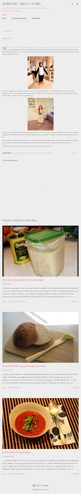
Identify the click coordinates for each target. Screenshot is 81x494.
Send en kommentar (16, 301)
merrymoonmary (44, 489)
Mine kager (36, 18)
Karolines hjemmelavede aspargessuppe (23, 279)
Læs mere (75, 301)
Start (4, 18)
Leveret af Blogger (40, 486)
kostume (37, 153)
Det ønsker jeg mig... (19, 18)
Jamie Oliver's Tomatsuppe (16, 452)
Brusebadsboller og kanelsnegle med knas (24, 365)
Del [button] (74, 153)
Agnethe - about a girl (21, 4)
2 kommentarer (14, 388)
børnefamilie (17, 153)
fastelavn (28, 153)
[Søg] (72, 3)
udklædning (47, 153)
